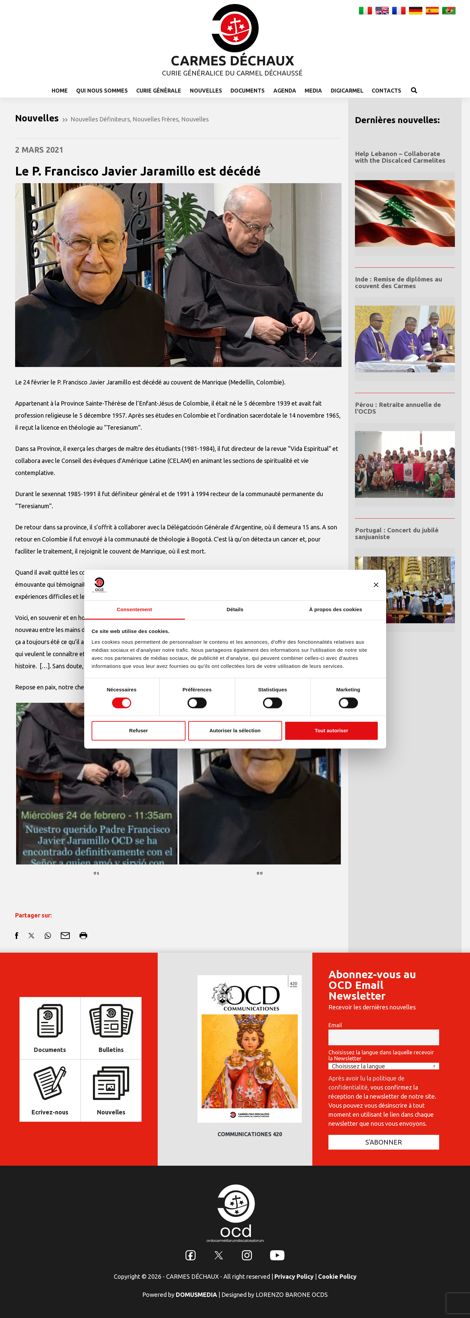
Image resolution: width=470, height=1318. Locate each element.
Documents (247, 91)
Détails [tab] (235, 609)
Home (60, 91)
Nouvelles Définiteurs (100, 119)
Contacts (386, 91)
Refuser (138, 731)
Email (335, 1025)
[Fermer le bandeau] (376, 584)
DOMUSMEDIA (196, 1294)
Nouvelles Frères (155, 119)
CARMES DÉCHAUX (232, 60)
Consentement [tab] (134, 609)
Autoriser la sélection (235, 731)
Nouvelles (206, 91)
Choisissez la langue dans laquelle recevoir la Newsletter (381, 1055)
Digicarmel (347, 91)
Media (313, 91)
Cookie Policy (337, 1276)
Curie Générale (158, 91)
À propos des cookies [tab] (335, 609)
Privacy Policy (294, 1276)
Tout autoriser (331, 731)
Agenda (284, 91)
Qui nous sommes (102, 91)
